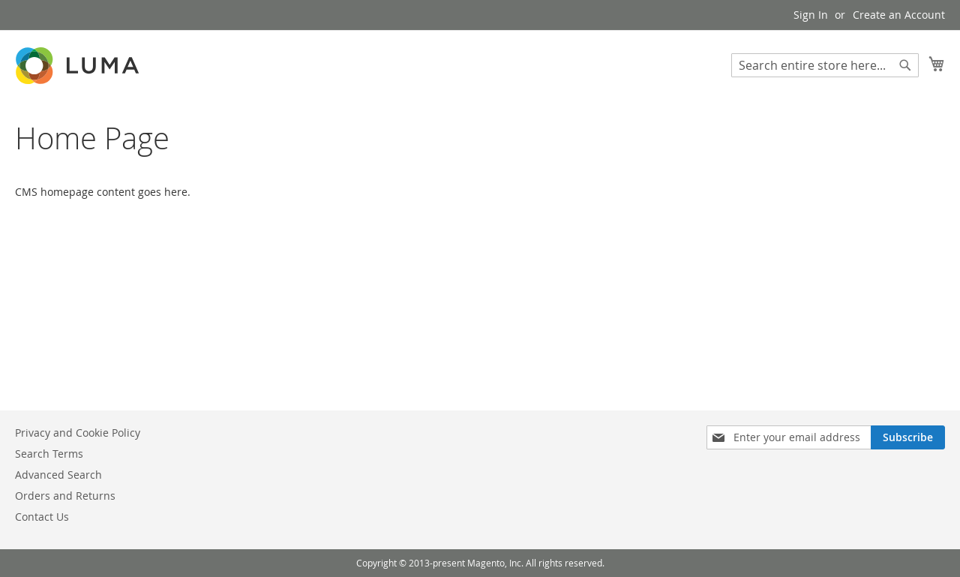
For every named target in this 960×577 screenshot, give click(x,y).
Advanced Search (58, 474)
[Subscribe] (908, 437)
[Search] (905, 65)
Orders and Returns (65, 495)
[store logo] (78, 65)
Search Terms (49, 453)
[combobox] (825, 65)
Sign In (811, 15)
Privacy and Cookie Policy (77, 432)
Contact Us (42, 516)
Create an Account (899, 15)
